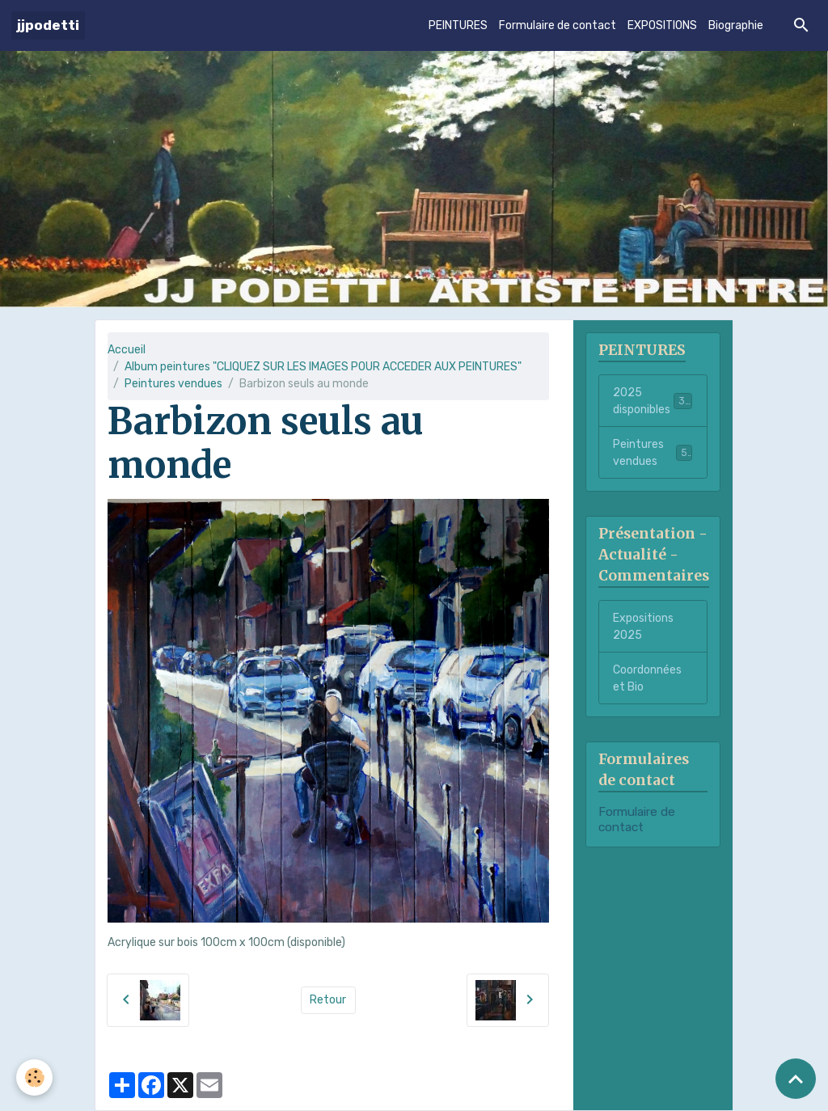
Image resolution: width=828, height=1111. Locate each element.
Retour (328, 1000)
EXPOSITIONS (662, 25)
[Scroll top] (795, 1078)
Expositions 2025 (643, 626)
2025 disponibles (652, 401)
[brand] (48, 25)
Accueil (127, 350)
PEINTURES (458, 25)
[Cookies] (34, 1077)
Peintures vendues (173, 384)
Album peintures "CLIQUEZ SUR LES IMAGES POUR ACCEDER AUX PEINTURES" (323, 367)
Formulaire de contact (557, 25)
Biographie (735, 25)
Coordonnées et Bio (647, 678)
